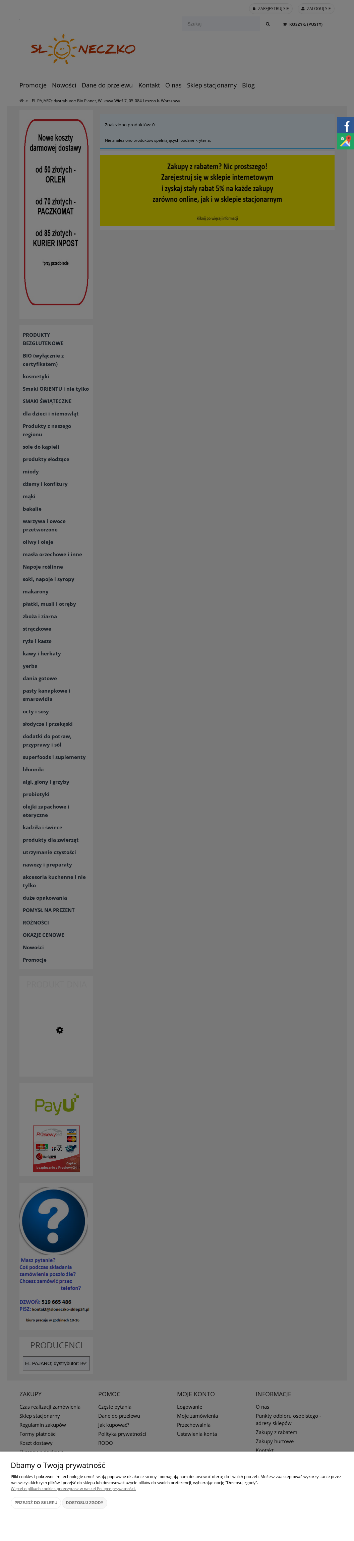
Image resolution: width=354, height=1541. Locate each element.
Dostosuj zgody (85, 1502)
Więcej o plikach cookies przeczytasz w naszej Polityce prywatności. (73, 1488)
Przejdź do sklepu (35, 1502)
